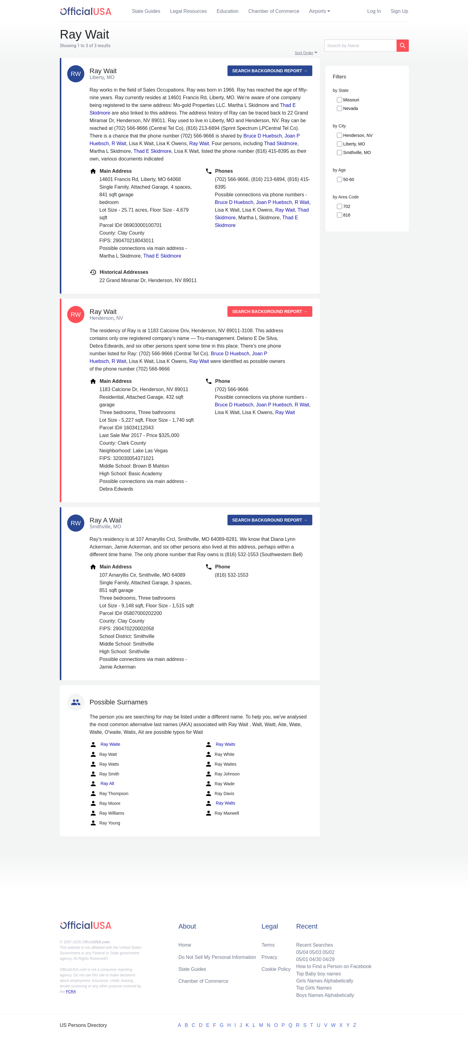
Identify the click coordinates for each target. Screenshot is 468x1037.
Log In (374, 11)
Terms (268, 943)
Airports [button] (317, 11)
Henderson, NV (358, 135)
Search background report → (270, 70)
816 (346, 215)
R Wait (119, 143)
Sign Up (399, 11)
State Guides (146, 11)
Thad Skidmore (280, 143)
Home (185, 943)
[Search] (360, 46)
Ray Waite (105, 744)
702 (346, 206)
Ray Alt (102, 783)
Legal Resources (188, 11)
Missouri (351, 100)
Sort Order (304, 53)
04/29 (327, 958)
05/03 (314, 950)
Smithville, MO (357, 152)
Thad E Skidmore (152, 151)
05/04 (300, 950)
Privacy (269, 955)
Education (228, 11)
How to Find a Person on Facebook (332, 965)
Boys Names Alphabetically (324, 994)
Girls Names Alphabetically (323, 980)
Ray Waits (220, 744)
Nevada (350, 108)
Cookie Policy (276, 968)
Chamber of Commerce (273, 11)
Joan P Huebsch (274, 202)
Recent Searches (313, 943)
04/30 (314, 958)
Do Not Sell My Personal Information (218, 955)
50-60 (348, 179)
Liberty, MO (354, 144)
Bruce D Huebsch (263, 135)
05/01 (300, 958)
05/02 (327, 950)
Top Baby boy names (317, 972)
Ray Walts (220, 803)
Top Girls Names (312, 987)
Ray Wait (199, 143)
